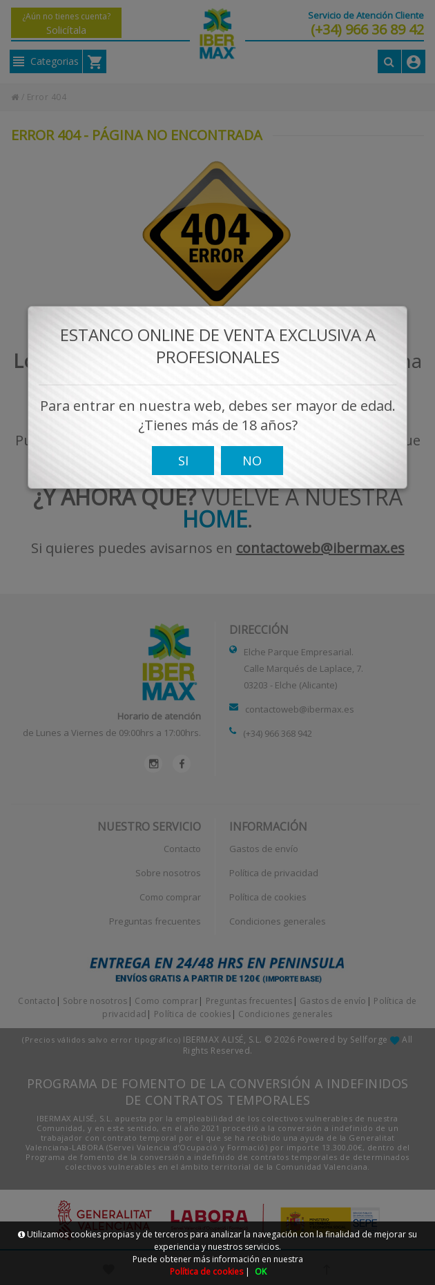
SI (183, 475)
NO (252, 475)
